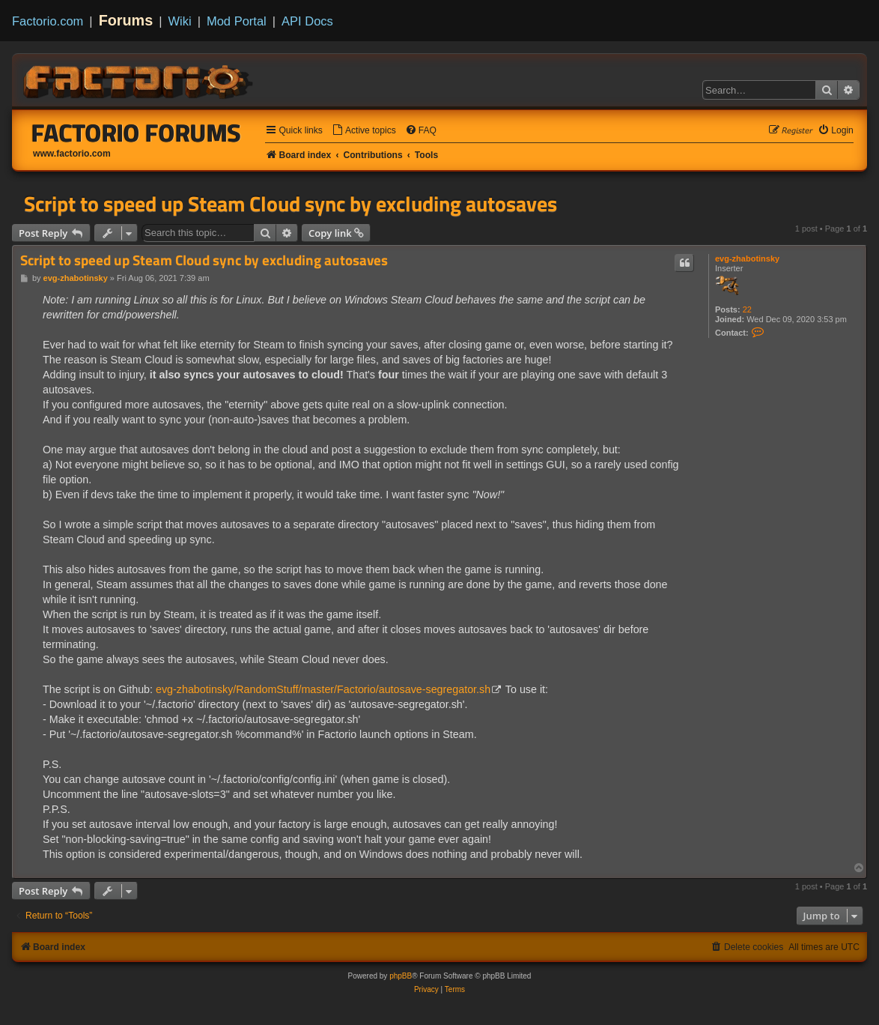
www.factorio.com (72, 153)
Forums (126, 20)
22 (747, 309)
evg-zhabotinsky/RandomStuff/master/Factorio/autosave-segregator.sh (323, 689)
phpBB (400, 976)
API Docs (307, 21)
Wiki (180, 21)
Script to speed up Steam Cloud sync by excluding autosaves (290, 204)
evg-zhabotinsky (747, 258)
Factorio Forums (136, 132)
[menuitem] (364, 131)
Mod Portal (237, 21)
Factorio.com (47, 21)
